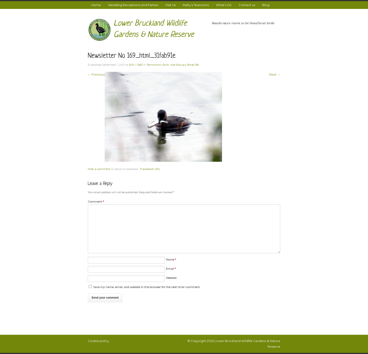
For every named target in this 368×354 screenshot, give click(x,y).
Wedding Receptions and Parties (133, 5)
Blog (265, 5)
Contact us (247, 5)
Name (171, 259)
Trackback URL (150, 169)
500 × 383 (136, 64)
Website (171, 278)
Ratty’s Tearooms (196, 5)
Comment (96, 201)
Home (96, 5)
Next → (274, 74)
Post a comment (99, 169)
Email (171, 268)
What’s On (224, 5)
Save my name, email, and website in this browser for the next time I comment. (146, 287)
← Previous (96, 74)
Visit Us (170, 5)
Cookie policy (98, 341)
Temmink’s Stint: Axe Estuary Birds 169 (173, 64)
